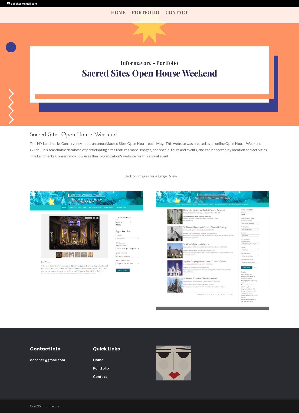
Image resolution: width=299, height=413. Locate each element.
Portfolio (145, 13)
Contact (176, 13)
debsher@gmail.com (47, 359)
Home (118, 13)
